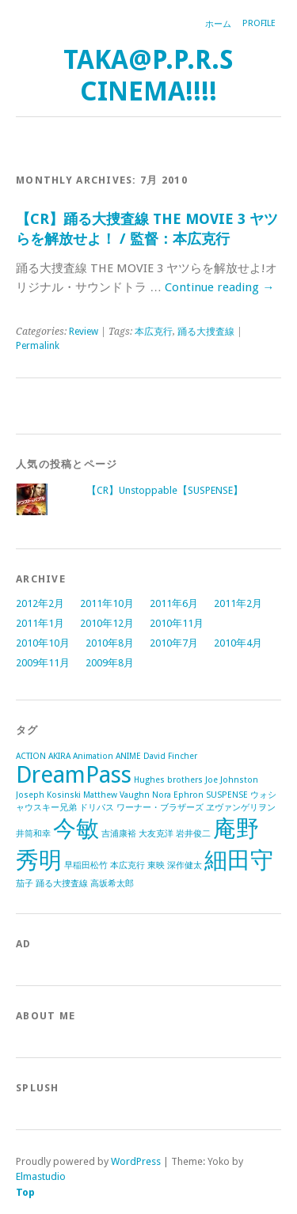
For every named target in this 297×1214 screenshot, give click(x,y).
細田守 (238, 860)
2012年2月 (40, 603)
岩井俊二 (193, 834)
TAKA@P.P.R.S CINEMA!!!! (148, 75)
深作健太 (184, 865)
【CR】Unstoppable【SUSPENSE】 (164, 490)
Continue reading (219, 287)
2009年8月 (110, 663)
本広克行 (154, 331)
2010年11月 (177, 623)
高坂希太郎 (112, 883)
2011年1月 (40, 623)
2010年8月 (110, 643)
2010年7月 (174, 643)
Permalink (37, 345)
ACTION (31, 756)
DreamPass (73, 774)
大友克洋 (156, 834)
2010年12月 (107, 623)
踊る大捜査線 (205, 331)
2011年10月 (107, 603)
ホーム (218, 24)
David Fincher (170, 756)
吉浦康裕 (118, 834)
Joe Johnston (231, 780)
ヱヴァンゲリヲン (241, 807)
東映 (156, 865)
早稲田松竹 (86, 865)
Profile (259, 23)
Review (83, 331)
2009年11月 (43, 663)
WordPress (136, 1161)
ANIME (128, 756)
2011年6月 (174, 603)
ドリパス (96, 807)
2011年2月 (238, 603)
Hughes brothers (168, 780)
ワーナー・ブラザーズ (160, 807)
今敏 (76, 828)
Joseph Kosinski (48, 795)
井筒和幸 (33, 834)
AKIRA (59, 756)
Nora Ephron (178, 795)
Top (25, 1192)
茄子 (24, 883)
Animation (93, 756)
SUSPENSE (227, 795)
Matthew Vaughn (116, 795)
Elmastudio (41, 1176)
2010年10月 (43, 643)
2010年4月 (238, 643)
